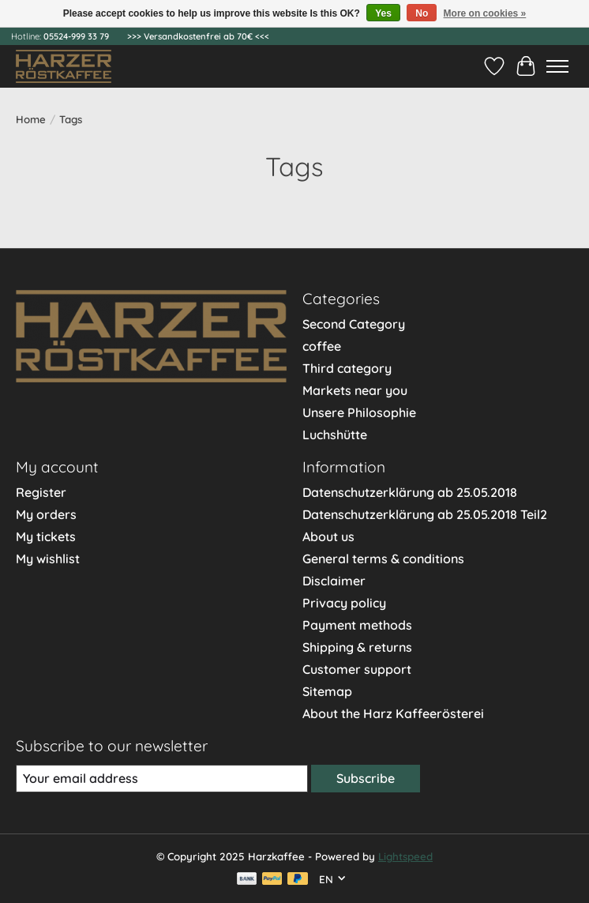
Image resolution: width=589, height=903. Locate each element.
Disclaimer (334, 581)
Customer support (356, 669)
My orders (46, 514)
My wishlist (48, 558)
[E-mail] (162, 778)
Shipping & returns (357, 647)
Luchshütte (334, 434)
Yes (383, 13)
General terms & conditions (383, 558)
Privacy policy (344, 603)
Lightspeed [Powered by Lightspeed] (405, 856)
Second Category (353, 324)
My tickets (46, 536)
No (421, 13)
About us (328, 536)
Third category (347, 368)
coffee (321, 346)
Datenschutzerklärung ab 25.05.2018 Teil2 (424, 514)
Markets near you (354, 390)
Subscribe (365, 778)
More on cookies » (485, 13)
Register (41, 492)
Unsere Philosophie (359, 412)
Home (31, 119)
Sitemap (327, 691)
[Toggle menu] (557, 66)
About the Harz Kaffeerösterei (393, 713)
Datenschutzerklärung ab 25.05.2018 (409, 492)
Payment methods (357, 625)
